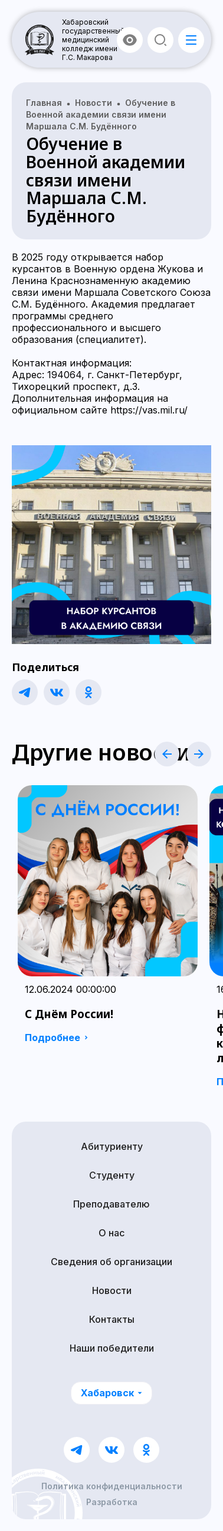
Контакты (112, 1319)
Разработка (111, 1502)
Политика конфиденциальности (111, 1486)
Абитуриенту (112, 1146)
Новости (112, 1290)
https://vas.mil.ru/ (149, 410)
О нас (111, 1233)
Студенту (112, 1175)
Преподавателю (111, 1204)
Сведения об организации (111, 1262)
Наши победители (112, 1348)
